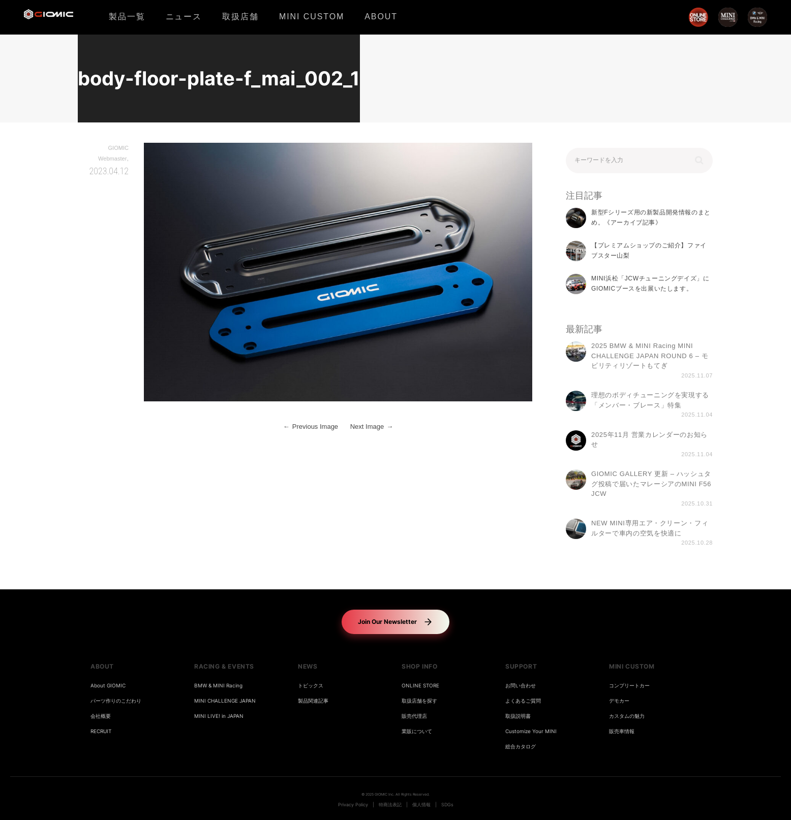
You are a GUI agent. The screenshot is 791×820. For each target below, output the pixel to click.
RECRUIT (100, 731)
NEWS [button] (307, 666)
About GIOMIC (108, 685)
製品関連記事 (313, 701)
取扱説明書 (518, 716)
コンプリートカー (629, 685)
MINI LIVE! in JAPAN (219, 716)
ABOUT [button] (102, 666)
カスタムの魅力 (627, 716)
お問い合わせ (520, 685)
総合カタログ (520, 746)
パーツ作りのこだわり (115, 701)
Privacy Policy (353, 804)
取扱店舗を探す (419, 701)
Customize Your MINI (531, 731)
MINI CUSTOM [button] (632, 666)
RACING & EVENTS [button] (224, 666)
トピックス (310, 685)
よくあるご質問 (523, 701)
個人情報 (421, 804)
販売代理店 (414, 716)
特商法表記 (390, 804)
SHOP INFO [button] (419, 666)
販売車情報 (621, 731)
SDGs (447, 804)
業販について (417, 731)
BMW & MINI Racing (218, 685)
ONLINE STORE (420, 685)
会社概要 (100, 716)
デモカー (619, 701)
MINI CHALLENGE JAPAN (225, 701)
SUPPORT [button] (521, 666)
